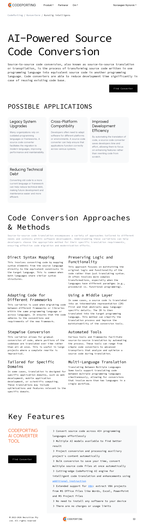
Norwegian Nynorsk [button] (124, 5)
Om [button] (74, 5)
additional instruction (69, 481)
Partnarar (63, 5)
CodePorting (15, 15)
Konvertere (33, 15)
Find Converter (123, 88)
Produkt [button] (47, 5)
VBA (90, 486)
